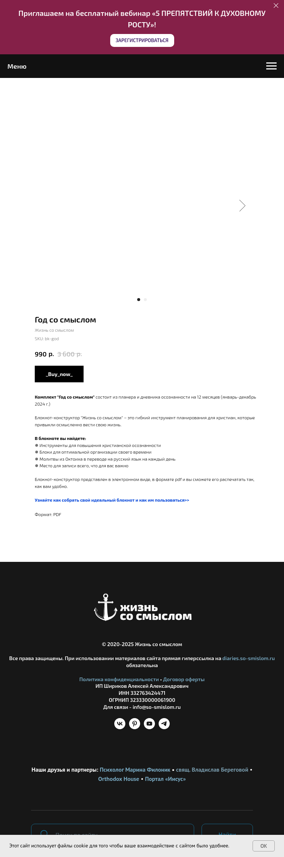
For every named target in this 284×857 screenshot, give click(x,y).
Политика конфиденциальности (119, 679)
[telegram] (164, 727)
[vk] (119, 727)
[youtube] (149, 727)
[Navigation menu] (271, 66)
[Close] (276, 5)
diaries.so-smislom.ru (248, 658)
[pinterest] (134, 727)
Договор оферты (183, 679)
